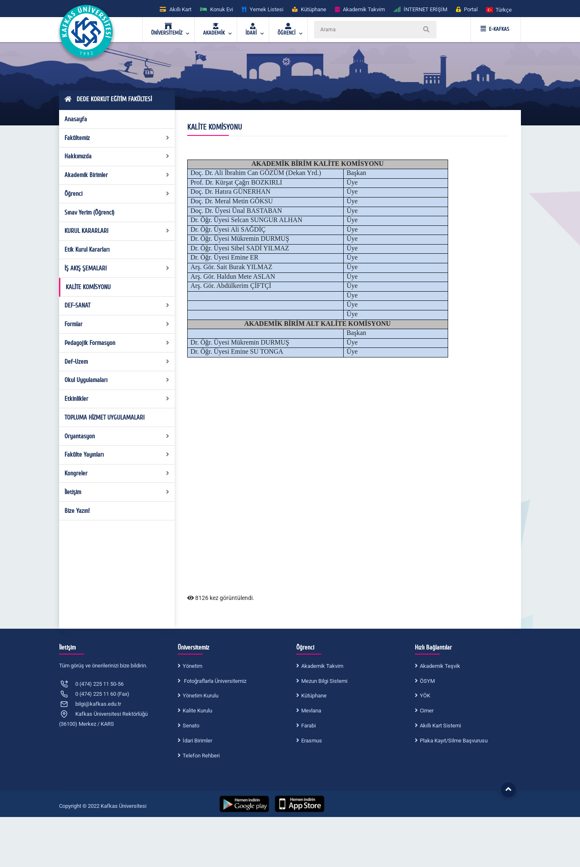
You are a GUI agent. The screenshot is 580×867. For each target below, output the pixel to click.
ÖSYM (427, 681)
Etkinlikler (117, 398)
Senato (191, 725)
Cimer (427, 710)
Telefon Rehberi (201, 755)
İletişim (117, 492)
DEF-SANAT (117, 305)
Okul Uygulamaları (117, 380)
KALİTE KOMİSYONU (88, 287)
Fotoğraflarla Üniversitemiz (214, 681)
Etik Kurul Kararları (86, 249)
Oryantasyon (117, 436)
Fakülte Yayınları (117, 454)
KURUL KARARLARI (117, 231)
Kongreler (117, 473)
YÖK (425, 695)
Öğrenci (117, 193)
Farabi (308, 725)
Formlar (117, 324)
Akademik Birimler (117, 175)
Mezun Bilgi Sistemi (324, 681)
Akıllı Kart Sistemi (440, 725)
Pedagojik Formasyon (117, 343)
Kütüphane (314, 695)
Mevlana (311, 710)
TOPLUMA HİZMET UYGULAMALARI (104, 417)
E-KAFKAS (495, 29)
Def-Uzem (117, 361)
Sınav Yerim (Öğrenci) (89, 212)
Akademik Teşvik (440, 666)
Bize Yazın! (76, 511)
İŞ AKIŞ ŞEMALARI (117, 268)
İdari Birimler (197, 740)
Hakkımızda (117, 156)
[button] (499, 9)
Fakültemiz (117, 138)
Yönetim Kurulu (200, 695)
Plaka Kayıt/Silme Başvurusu (454, 740)
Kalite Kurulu (197, 710)
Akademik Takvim (322, 666)
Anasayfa (75, 119)
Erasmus (311, 740)
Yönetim (192, 666)
